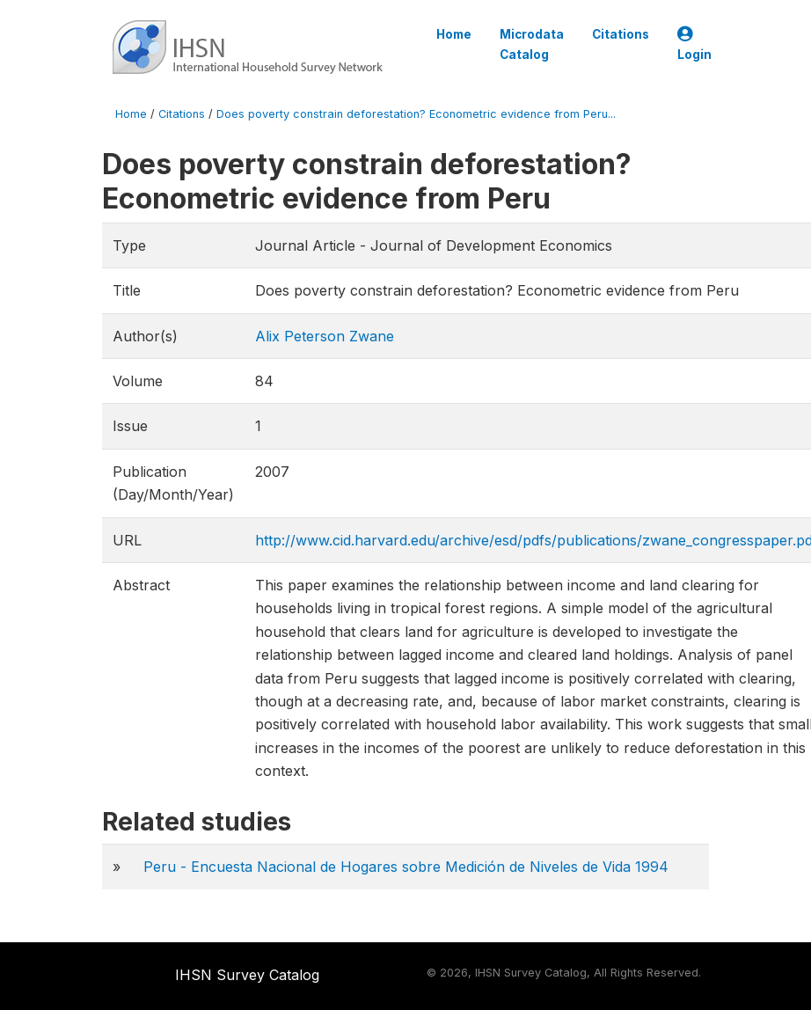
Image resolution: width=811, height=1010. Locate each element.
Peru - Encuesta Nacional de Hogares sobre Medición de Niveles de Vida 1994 (406, 866)
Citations (620, 34)
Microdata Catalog (532, 44)
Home (453, 34)
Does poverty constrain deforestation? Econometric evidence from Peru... (416, 114)
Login (694, 44)
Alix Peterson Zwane (324, 336)
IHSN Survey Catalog (247, 975)
